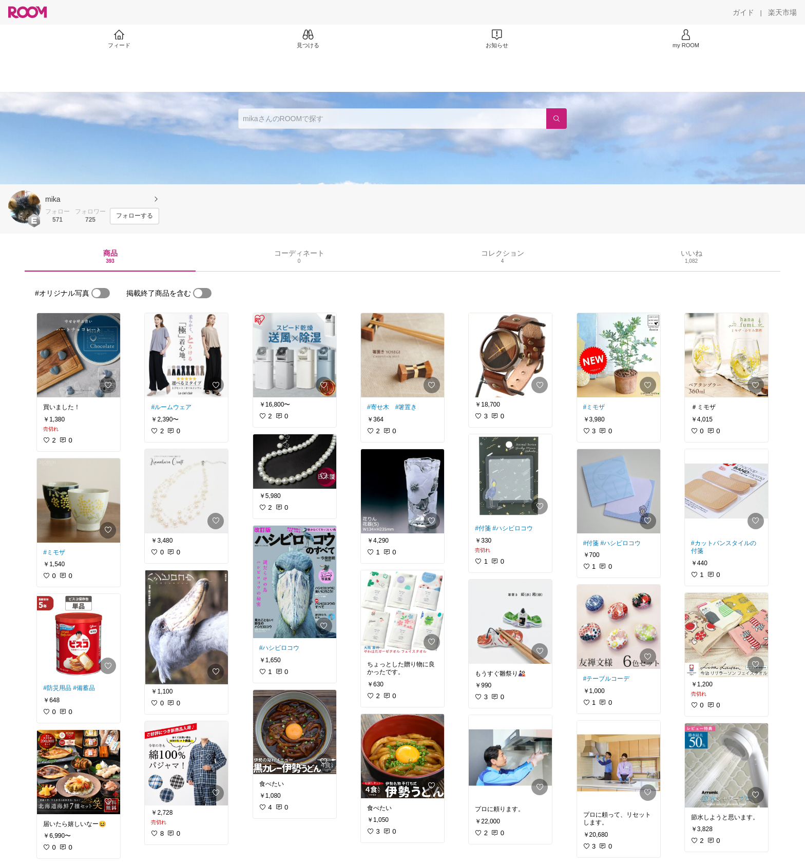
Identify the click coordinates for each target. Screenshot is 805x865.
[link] (78, 355)
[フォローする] (134, 216)
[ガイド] (743, 12)
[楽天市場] (782, 12)
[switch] (100, 293)
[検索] (556, 118)
